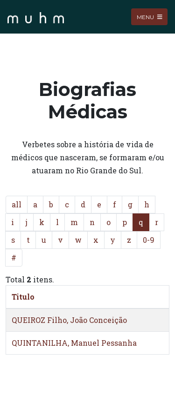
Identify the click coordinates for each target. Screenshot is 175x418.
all (16, 204)
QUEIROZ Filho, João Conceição (69, 320)
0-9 (148, 240)
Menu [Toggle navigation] (149, 16)
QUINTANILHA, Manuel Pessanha (74, 343)
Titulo (23, 297)
